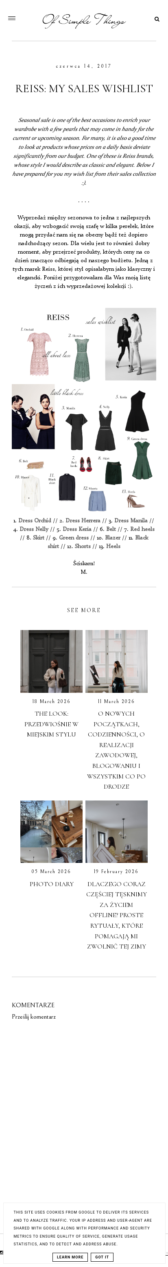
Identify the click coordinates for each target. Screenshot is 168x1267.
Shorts (83, 546)
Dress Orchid (34, 521)
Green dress (74, 538)
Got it (102, 1257)
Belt (111, 529)
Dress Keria (77, 529)
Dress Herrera (82, 521)
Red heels (142, 529)
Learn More (70, 1257)
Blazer (112, 538)
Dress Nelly (34, 529)
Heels (113, 546)
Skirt (38, 538)
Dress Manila (131, 521)
